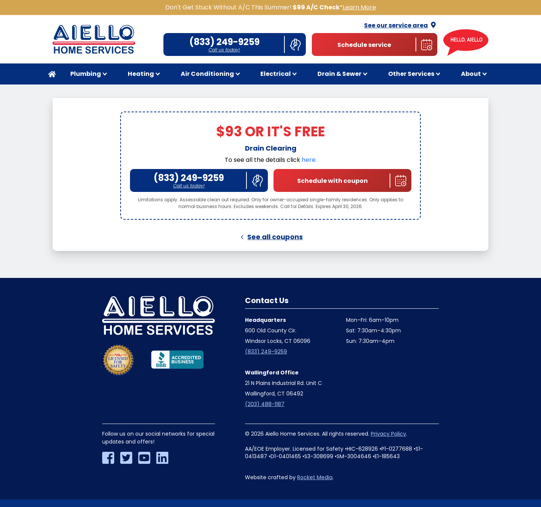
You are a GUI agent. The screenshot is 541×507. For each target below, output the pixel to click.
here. (309, 159)
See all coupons (270, 236)
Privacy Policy (388, 434)
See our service (400, 25)
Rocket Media (314, 477)
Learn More (359, 7)
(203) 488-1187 (264, 404)
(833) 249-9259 (266, 351)
